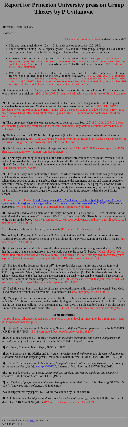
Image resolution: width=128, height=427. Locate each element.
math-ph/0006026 (45, 366)
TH (32, 420)
